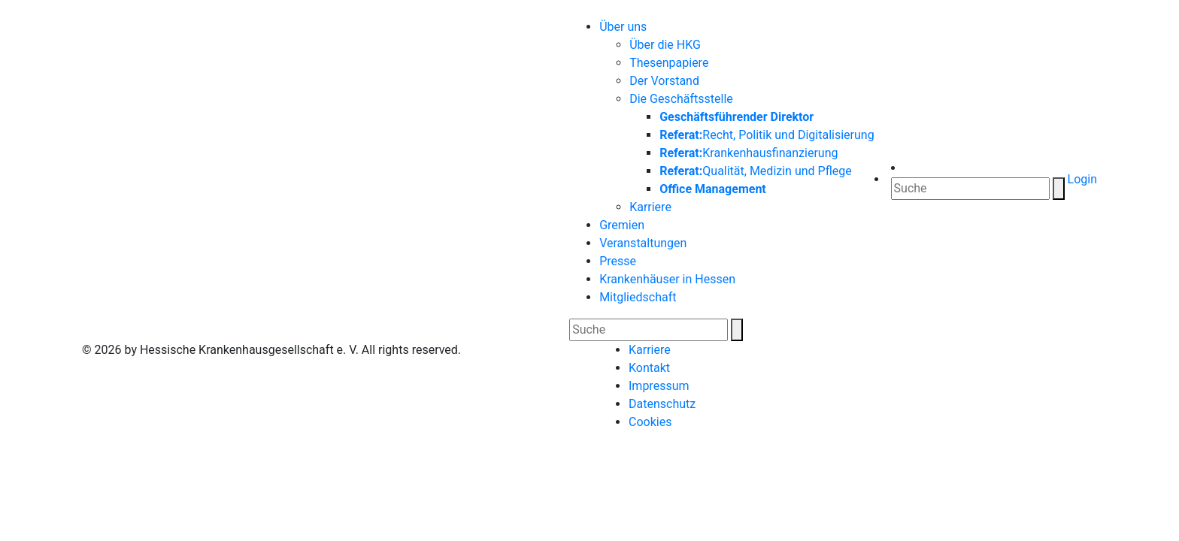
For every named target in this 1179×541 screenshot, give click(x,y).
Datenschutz (662, 404)
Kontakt (649, 368)
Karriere (650, 207)
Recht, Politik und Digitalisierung (766, 135)
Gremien (621, 225)
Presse (617, 261)
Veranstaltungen (642, 243)
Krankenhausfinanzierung (748, 153)
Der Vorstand (664, 81)
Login (1081, 179)
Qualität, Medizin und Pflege (755, 171)
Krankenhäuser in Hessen (667, 279)
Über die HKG (665, 45)
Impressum (659, 386)
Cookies (650, 422)
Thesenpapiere (668, 63)
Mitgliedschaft (637, 297)
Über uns (623, 27)
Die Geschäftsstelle (681, 99)
